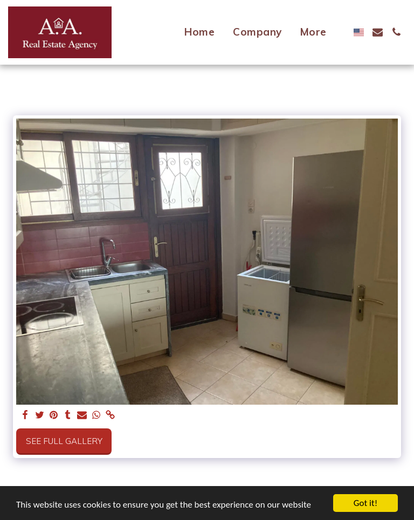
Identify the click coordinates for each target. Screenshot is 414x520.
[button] (378, 32)
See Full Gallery (64, 441)
